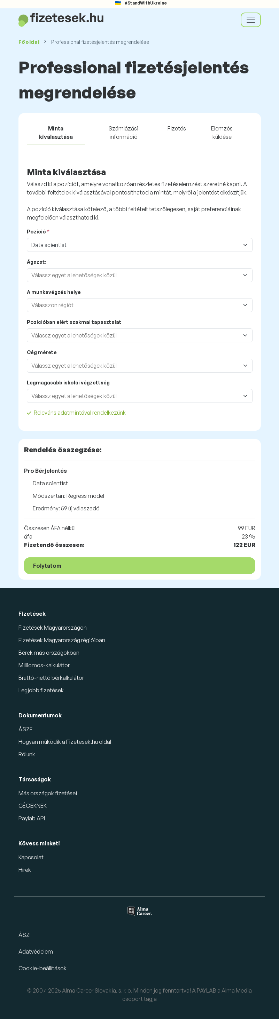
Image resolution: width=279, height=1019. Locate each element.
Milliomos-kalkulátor (44, 665)
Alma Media (237, 990)
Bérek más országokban (48, 652)
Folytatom (47, 565)
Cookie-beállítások (42, 968)
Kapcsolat (31, 857)
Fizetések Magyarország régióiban (61, 640)
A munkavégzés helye (54, 292)
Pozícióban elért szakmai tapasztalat (74, 322)
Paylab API (31, 818)
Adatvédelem (35, 951)
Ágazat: (36, 262)
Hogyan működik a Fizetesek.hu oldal (64, 741)
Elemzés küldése (222, 132)
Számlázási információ (123, 132)
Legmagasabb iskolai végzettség (68, 382)
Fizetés (177, 128)
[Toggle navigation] (251, 20)
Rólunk (26, 754)
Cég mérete (42, 352)
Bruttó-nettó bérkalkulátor (51, 677)
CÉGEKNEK (32, 805)
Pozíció (36, 231)
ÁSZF (25, 729)
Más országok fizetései (47, 793)
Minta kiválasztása (56, 132)
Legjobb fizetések (41, 690)
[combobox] (132, 275)
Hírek (24, 869)
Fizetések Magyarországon (52, 627)
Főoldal (29, 42)
